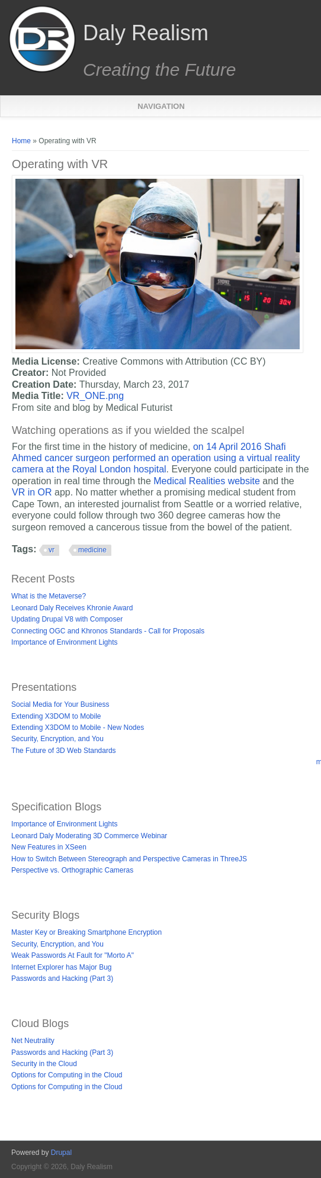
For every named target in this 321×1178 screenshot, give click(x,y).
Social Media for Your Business (60, 704)
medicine (92, 550)
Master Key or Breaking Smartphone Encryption (86, 932)
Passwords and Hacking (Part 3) (62, 978)
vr (51, 550)
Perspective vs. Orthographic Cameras (72, 870)
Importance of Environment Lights (64, 642)
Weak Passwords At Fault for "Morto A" (72, 955)
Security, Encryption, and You (57, 739)
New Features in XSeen (48, 847)
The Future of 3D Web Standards (63, 750)
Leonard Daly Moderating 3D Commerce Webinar (89, 836)
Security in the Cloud (44, 1064)
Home (21, 141)
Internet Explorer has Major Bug (61, 967)
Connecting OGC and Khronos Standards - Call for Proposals (107, 631)
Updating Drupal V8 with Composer (67, 619)
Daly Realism (145, 33)
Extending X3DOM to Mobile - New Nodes (77, 727)
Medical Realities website (207, 481)
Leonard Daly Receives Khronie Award (72, 608)
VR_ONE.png (95, 396)
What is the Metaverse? (48, 596)
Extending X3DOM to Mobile (56, 716)
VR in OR (33, 492)
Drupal (61, 1152)
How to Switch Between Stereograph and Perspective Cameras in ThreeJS (129, 859)
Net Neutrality (32, 1041)
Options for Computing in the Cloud (66, 1075)
